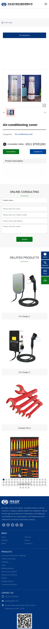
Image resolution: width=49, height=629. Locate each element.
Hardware (5, 562)
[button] (4, 479)
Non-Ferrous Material (9, 572)
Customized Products (9, 584)
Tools (3, 565)
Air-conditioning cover (24, 134)
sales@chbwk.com (11, 601)
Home (4, 537)
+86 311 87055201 (11, 596)
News (4, 543)
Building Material (8, 568)
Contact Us (28, 543)
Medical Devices (7, 581)
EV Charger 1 (24, 316)
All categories (24, 35)
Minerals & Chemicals (9, 575)
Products (5, 540)
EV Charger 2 (24, 372)
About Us (27, 537)
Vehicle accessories (9, 559)
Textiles (4, 578)
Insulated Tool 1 (24, 428)
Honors (27, 540)
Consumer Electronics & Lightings (14, 555)
